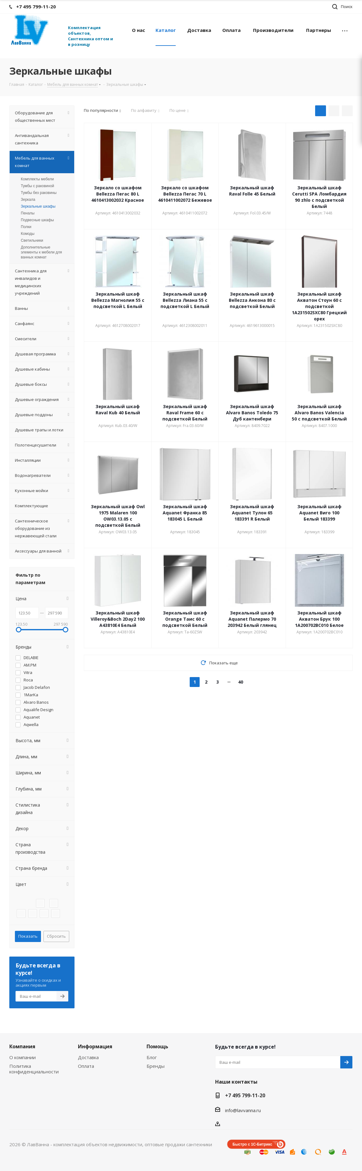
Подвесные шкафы (37, 220)
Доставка (88, 1057)
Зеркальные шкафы (38, 206)
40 (240, 682)
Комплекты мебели (37, 179)
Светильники (32, 240)
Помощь (157, 1046)
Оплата (86, 1066)
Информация (95, 1046)
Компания (22, 1046)
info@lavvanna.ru (243, 1110)
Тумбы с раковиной (37, 186)
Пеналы (27, 213)
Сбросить (56, 936)
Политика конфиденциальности (34, 1069)
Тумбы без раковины (39, 193)
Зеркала (28, 199)
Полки (26, 227)
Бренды (156, 1066)
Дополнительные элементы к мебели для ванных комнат (41, 252)
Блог (152, 1057)
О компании (22, 1057)
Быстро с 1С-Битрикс (252, 1144)
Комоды (27, 233)
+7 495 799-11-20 (245, 1095)
